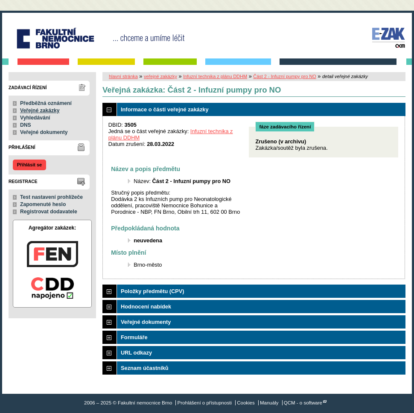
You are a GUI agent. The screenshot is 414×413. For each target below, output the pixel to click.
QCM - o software (303, 402)
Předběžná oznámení (46, 103)
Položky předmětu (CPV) (152, 291)
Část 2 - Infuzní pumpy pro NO (284, 76)
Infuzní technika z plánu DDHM (215, 76)
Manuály (269, 402)
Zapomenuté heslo (43, 204)
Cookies (246, 402)
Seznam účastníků (145, 368)
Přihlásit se (29, 164)
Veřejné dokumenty (43, 132)
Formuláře (134, 337)
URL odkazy (136, 352)
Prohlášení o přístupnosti (205, 402)
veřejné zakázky (160, 76)
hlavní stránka (123, 76)
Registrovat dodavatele (48, 212)
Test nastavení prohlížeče (51, 197)
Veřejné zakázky (40, 110)
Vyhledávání (35, 118)
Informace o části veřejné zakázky (165, 109)
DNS (25, 125)
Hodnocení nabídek (146, 306)
